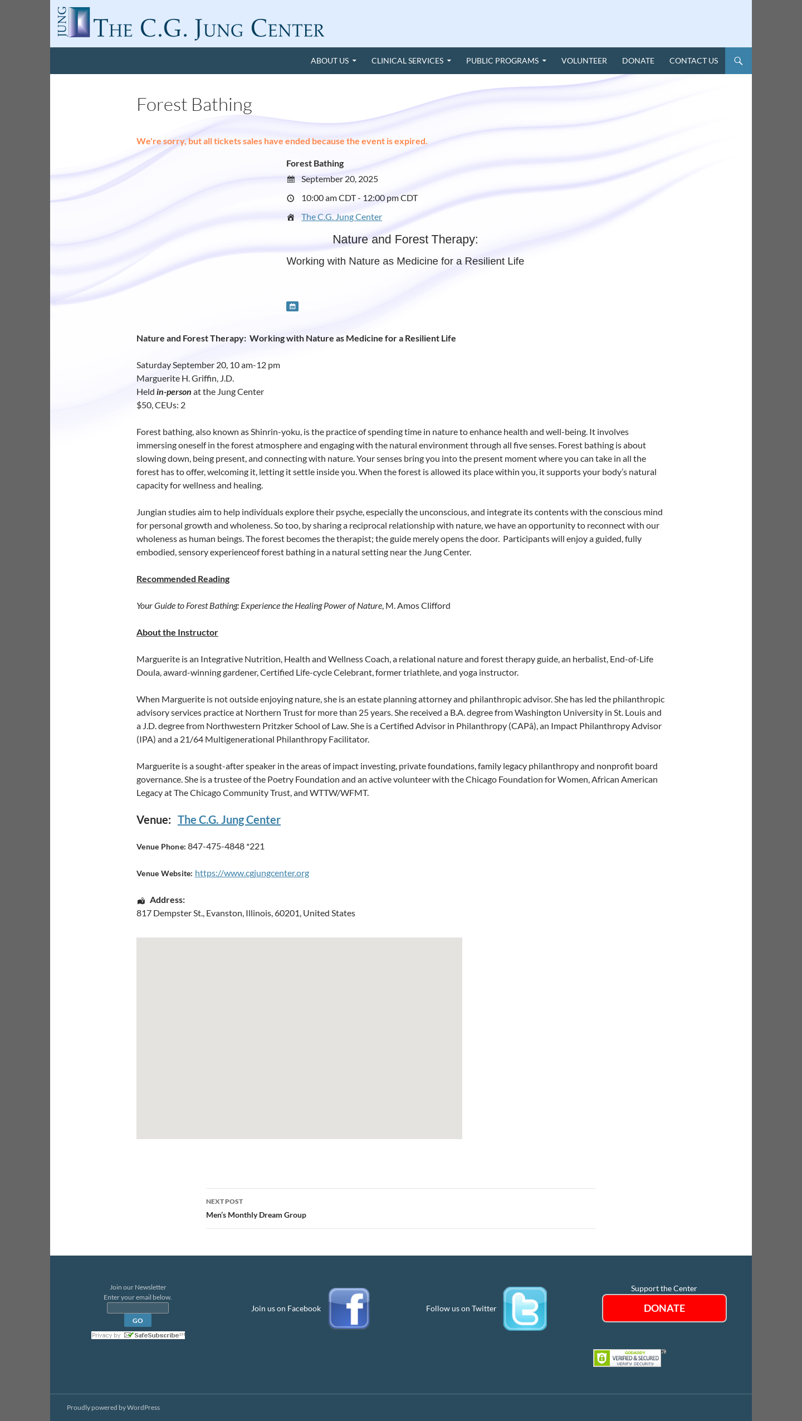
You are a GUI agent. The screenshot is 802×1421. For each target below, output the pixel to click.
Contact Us (693, 60)
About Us (330, 60)
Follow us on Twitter (461, 1307)
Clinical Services (407, 60)
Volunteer (584, 60)
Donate (638, 60)
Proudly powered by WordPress (113, 1407)
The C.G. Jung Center (341, 216)
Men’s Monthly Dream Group (401, 1207)
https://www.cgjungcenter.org (252, 872)
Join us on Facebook (286, 1307)
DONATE (664, 1308)
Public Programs (502, 60)
